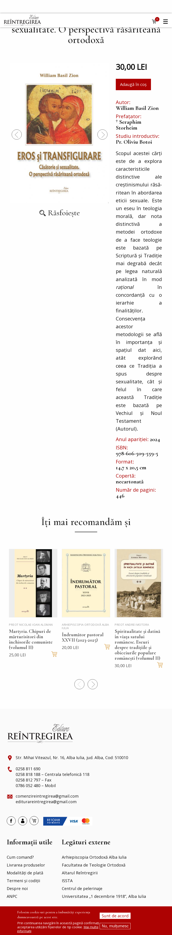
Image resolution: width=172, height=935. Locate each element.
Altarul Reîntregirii (80, 873)
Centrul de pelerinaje (82, 888)
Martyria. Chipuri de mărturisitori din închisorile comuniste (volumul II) (31, 639)
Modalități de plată (25, 873)
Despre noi (17, 888)
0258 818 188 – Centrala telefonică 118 (52, 774)
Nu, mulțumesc (115, 926)
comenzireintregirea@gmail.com (47, 796)
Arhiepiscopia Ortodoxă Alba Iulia (94, 857)
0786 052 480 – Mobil (36, 785)
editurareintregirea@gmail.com (46, 801)
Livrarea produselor (26, 865)
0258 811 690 (28, 768)
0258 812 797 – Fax (33, 780)
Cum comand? (20, 857)
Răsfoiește (64, 213)
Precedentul (17, 134)
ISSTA (67, 880)
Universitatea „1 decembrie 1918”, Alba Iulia (104, 896)
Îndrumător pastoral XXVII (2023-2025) (82, 637)
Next (102, 134)
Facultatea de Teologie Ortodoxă (93, 865)
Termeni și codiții (23, 880)
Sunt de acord (115, 915)
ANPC (12, 896)
